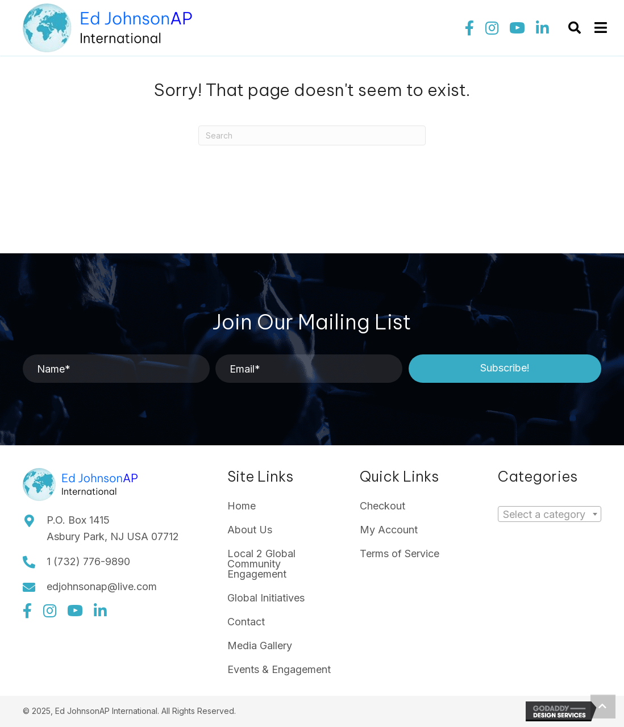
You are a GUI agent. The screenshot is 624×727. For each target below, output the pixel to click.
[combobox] (549, 514)
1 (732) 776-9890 (88, 561)
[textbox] (547, 514)
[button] (469, 27)
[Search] (312, 135)
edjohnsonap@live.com (102, 586)
